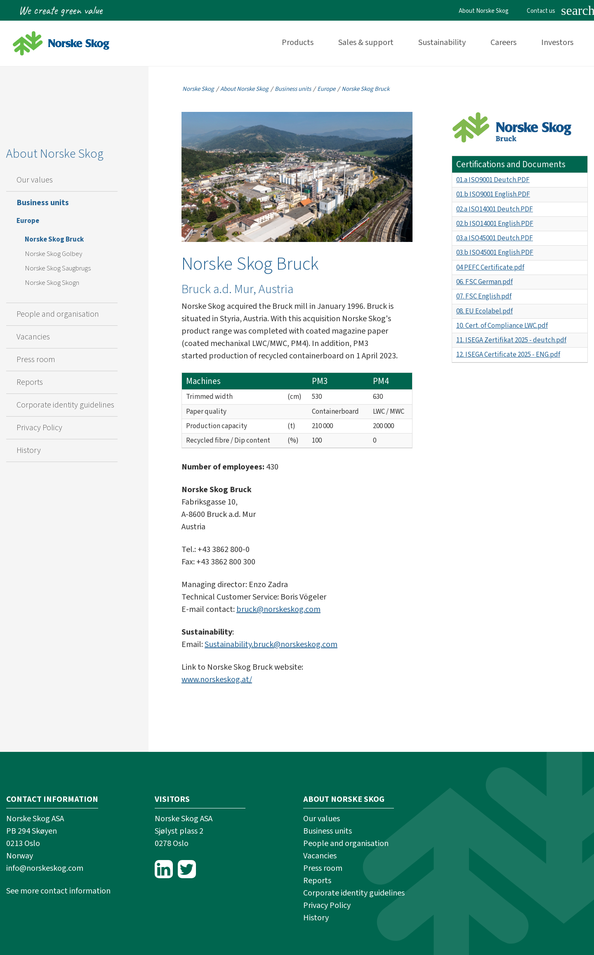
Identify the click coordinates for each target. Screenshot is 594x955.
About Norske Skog (484, 11)
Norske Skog (198, 89)
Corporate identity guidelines (65, 405)
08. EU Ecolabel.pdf (484, 311)
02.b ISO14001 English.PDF (494, 224)
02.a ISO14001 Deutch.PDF (494, 209)
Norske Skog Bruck (54, 239)
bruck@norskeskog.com (278, 609)
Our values (34, 180)
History (28, 450)
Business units (42, 203)
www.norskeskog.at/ (217, 679)
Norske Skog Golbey (53, 254)
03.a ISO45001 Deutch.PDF (494, 238)
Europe (27, 221)
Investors (557, 42)
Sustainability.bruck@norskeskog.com (271, 644)
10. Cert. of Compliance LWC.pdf (502, 326)
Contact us (541, 11)
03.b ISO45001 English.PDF (494, 253)
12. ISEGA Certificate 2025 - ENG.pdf (508, 355)
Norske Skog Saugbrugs (58, 268)
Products (298, 42)
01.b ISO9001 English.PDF (493, 194)
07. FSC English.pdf (484, 296)
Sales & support (366, 42)
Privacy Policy (39, 428)
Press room (35, 359)
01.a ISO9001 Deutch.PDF (493, 180)
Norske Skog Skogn (52, 283)
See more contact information (58, 891)
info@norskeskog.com (44, 868)
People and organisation (57, 314)
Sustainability (442, 42)
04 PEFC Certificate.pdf (490, 268)
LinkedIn (164, 869)
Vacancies (33, 337)
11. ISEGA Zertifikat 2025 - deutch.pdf (511, 340)
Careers (503, 42)
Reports (29, 382)
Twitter (187, 869)
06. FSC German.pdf (484, 282)
